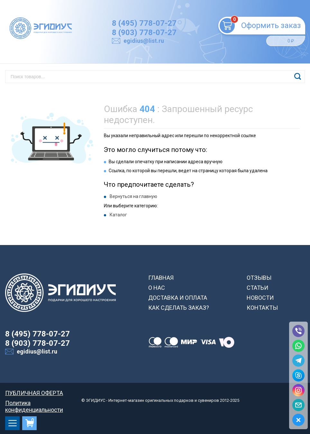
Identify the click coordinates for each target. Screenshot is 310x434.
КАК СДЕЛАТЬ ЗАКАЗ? (178, 307)
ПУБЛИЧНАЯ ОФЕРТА (34, 393)
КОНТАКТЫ (262, 307)
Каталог (118, 214)
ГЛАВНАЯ (161, 277)
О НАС (156, 287)
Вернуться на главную (133, 196)
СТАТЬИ (257, 287)
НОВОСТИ (260, 297)
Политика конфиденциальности (34, 403)
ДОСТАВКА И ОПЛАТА (177, 297)
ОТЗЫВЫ (259, 277)
